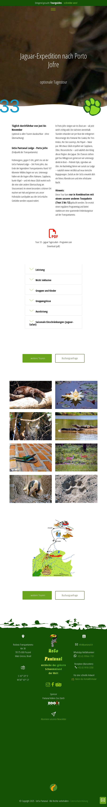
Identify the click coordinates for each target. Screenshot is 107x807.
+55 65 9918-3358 (85, 667)
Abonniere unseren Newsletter (53, 719)
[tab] (53, 269)
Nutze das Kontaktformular (86, 679)
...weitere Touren (37, 358)
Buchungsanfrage (70, 358)
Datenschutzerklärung (79, 801)
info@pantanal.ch (86, 644)
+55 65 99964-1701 (86, 656)
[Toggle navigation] (54, 9)
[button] (53, 269)
